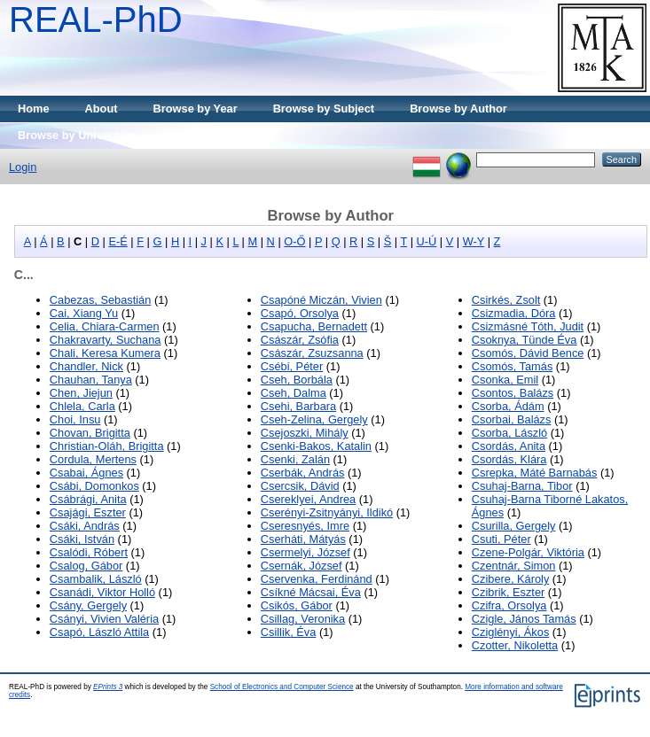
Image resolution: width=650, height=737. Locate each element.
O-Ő (294, 241)
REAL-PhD (96, 19)
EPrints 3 (107, 687)
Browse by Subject (324, 108)
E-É (117, 241)
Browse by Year (195, 108)
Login (22, 167)
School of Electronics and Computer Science (282, 687)
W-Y (473, 241)
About (101, 108)
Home (34, 108)
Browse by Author (458, 108)
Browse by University (75, 135)
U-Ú (427, 241)
